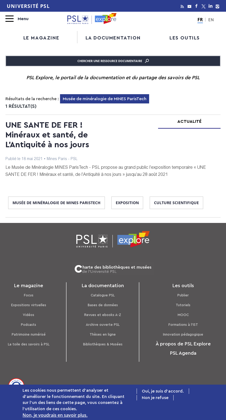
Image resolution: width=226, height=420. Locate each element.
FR (200, 20)
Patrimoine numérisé (29, 334)
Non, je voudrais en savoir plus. (55, 416)
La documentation (113, 37)
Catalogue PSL (103, 295)
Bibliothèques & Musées (103, 344)
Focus (28, 295)
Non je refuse (155, 398)
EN (211, 20)
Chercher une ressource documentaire (113, 61)
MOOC (183, 315)
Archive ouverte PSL (103, 324)
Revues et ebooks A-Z (102, 315)
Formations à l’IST (183, 324)
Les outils (185, 37)
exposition (127, 202)
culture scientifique (176, 202)
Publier (183, 295)
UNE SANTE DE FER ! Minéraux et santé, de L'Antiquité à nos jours (47, 135)
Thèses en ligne (103, 334)
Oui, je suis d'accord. (163, 392)
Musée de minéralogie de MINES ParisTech (56, 202)
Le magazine (41, 37)
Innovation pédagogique (183, 334)
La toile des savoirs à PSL (28, 344)
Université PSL (28, 6)
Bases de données (103, 305)
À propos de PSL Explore (183, 343)
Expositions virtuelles (28, 305)
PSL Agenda (183, 353)
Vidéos (28, 315)
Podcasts (28, 324)
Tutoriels (183, 305)
